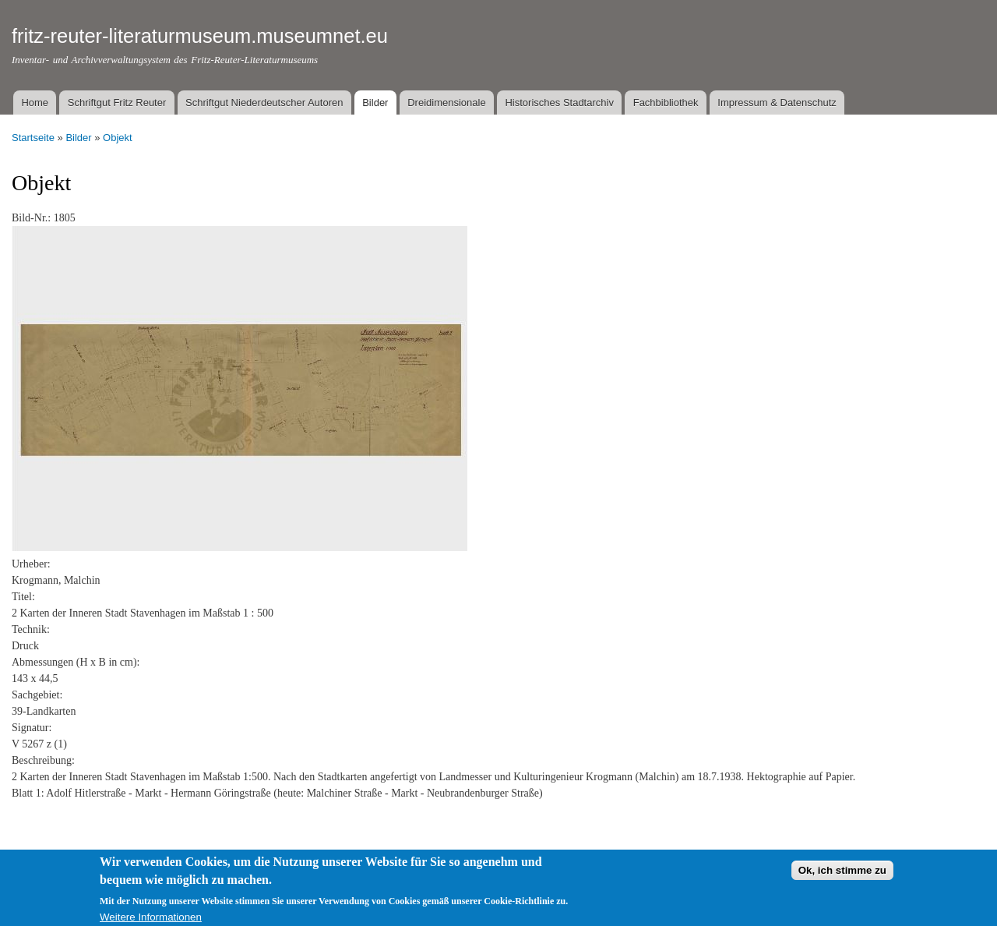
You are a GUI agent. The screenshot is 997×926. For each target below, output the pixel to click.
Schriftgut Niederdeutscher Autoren (264, 102)
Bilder (375, 102)
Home (34, 102)
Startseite (33, 137)
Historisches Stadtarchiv (559, 102)
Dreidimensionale (446, 102)
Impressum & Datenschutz (776, 102)
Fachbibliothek (666, 102)
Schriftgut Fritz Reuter (117, 102)
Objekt (117, 137)
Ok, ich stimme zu (842, 875)
